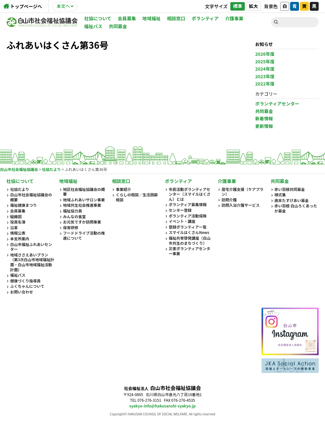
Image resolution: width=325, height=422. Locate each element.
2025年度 (265, 61)
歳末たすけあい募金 (292, 200)
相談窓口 (176, 18)
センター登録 (180, 210)
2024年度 (265, 69)
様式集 (280, 194)
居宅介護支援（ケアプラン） (242, 192)
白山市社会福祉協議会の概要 (31, 197)
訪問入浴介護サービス (241, 205)
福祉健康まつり (23, 205)
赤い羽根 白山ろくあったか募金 (296, 208)
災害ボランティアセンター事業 (189, 251)
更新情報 (264, 126)
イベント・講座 (182, 221)
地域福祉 (152, 18)
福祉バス (93, 26)
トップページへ (26, 6)
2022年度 (265, 83)
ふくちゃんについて (27, 286)
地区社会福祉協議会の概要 (84, 192)
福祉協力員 (72, 210)
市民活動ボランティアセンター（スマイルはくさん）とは (190, 194)
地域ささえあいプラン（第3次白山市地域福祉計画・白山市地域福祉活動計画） (32, 262)
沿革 (14, 227)
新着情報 (264, 118)
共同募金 (118, 26)
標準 (237, 6)
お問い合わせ (21, 291)
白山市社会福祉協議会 (42, 22)
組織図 (16, 216)
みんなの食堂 (74, 216)
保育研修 (70, 227)
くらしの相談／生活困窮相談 (137, 197)
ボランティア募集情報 (188, 204)
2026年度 (265, 54)
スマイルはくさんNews (189, 232)
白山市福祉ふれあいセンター (31, 247)
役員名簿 (17, 221)
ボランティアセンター (277, 103)
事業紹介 (123, 189)
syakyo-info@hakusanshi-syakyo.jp (162, 405)
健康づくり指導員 (25, 280)
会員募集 (127, 18)
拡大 (253, 6)
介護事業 (234, 18)
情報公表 (17, 233)
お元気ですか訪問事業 (82, 221)
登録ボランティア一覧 (188, 227)
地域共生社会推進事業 (82, 205)
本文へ (63, 6)
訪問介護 (229, 199)
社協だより (19, 189)
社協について (97, 18)
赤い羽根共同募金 (290, 189)
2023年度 (265, 76)
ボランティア (205, 18)
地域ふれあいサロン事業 (84, 199)
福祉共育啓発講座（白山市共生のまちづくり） (190, 240)
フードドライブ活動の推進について (84, 235)
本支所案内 (19, 238)
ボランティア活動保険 (188, 215)
